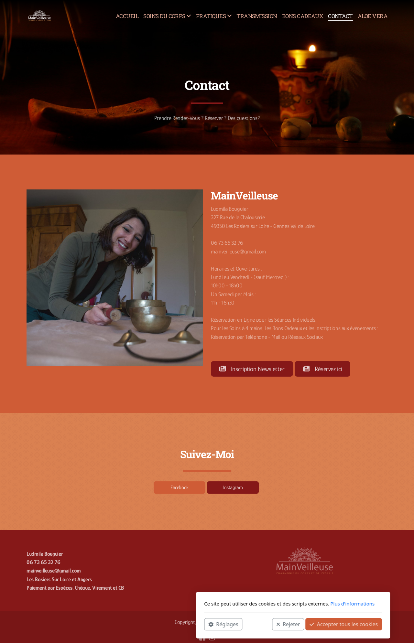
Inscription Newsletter (252, 368)
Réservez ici (322, 368)
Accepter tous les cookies (257, 623)
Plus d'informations (266, 603)
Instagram (233, 487)
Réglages (137, 623)
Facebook (179, 487)
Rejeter (202, 623)
